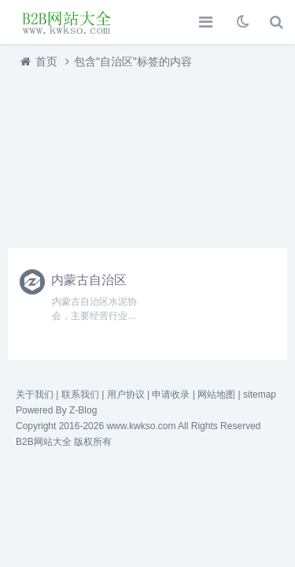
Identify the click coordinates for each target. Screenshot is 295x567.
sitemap (259, 394)
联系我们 (80, 394)
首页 (46, 61)
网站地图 (216, 394)
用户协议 (126, 394)
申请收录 (171, 394)
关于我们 (34, 394)
